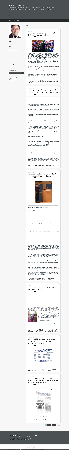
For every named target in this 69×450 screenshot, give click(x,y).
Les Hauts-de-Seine (36, 81)
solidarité (54, 81)
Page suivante (58, 425)
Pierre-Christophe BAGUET (37, 389)
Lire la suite (20, 67)
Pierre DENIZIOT (16, 5)
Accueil (10, 20)
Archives (13, 20)
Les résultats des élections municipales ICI (44, 320)
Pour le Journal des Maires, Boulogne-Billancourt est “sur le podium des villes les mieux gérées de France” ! (43, 380)
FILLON (29, 81)
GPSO (9, 51)
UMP (48, 331)
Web (57, 81)
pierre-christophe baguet (43, 81)
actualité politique (41, 80)
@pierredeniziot (11, 42)
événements (49, 165)
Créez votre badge (11, 57)
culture (46, 278)
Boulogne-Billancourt (52, 80)
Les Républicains (11, 60)
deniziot (57, 80)
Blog (48, 80)
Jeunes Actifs (36, 330)
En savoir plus (41, 449)
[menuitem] (10, 20)
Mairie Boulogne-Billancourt (13, 50)
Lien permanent (31, 80)
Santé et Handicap (50, 81)
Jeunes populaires (41, 330)
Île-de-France (57, 165)
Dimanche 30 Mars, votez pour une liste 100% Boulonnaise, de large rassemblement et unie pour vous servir (43, 341)
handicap (31, 81)
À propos (17, 20)
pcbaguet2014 (37, 331)
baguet (46, 80)
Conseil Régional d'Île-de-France (14, 52)
